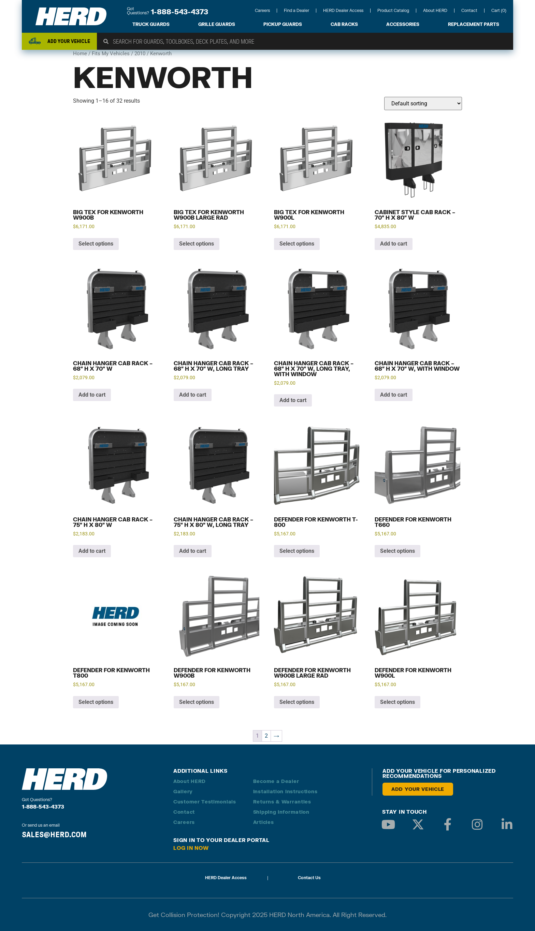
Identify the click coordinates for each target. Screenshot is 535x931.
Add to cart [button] (393, 243)
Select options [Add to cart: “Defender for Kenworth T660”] (397, 551)
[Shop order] (423, 103)
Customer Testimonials (204, 801)
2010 (139, 53)
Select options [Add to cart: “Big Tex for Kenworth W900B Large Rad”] (196, 243)
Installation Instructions (285, 791)
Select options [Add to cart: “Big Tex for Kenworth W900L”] (296, 243)
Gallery (183, 791)
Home (80, 53)
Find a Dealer (296, 10)
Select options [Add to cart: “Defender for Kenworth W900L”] (397, 702)
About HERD (435, 10)
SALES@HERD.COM (54, 834)
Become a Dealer (276, 781)
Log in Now (191, 848)
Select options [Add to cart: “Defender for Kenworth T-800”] (296, 551)
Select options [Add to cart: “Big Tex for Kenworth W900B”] (95, 243)
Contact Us (309, 877)
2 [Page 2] (266, 736)
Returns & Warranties (282, 801)
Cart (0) (498, 10)
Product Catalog (393, 10)
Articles (263, 822)
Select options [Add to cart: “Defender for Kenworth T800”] (95, 702)
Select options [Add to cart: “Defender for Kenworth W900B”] (196, 702)
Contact (469, 10)
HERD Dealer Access (343, 10)
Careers (262, 10)
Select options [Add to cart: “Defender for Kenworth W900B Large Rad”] (296, 702)
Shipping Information (281, 812)
